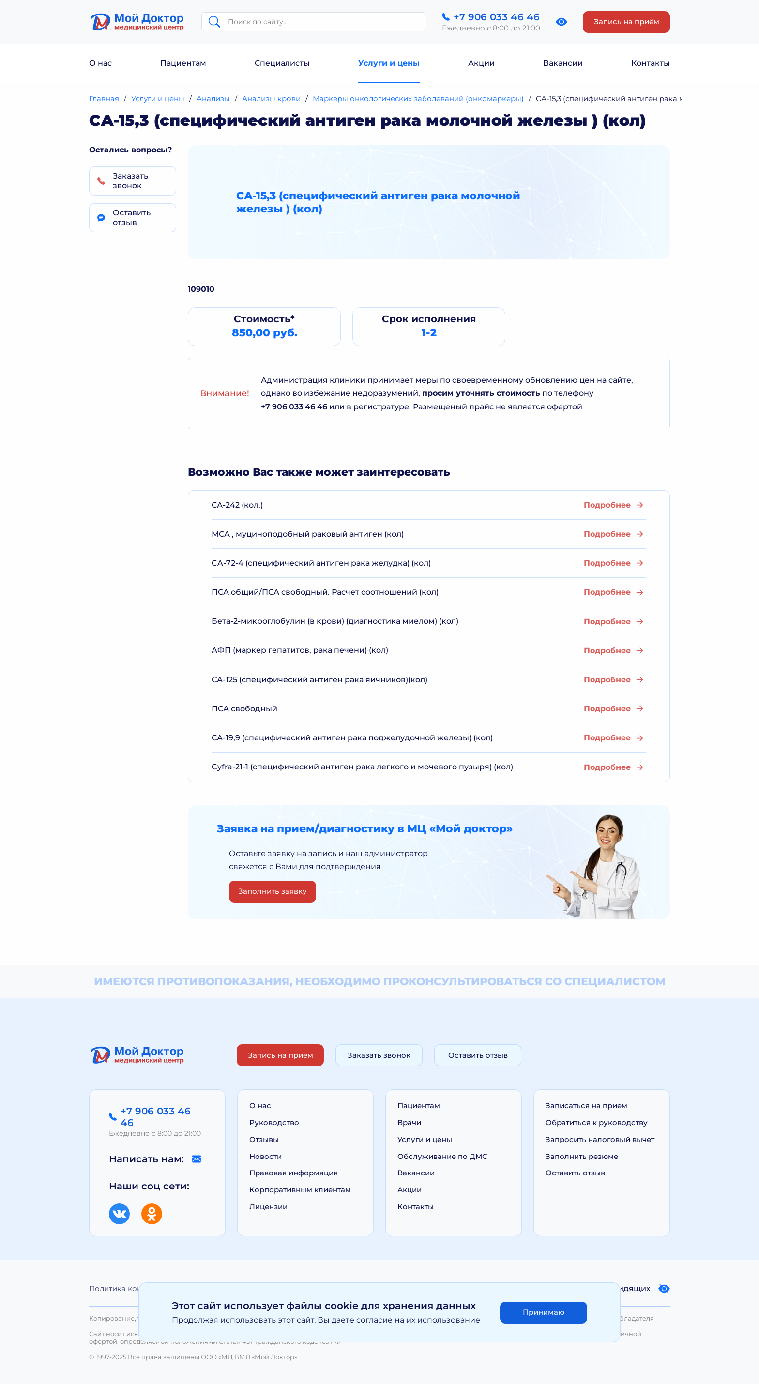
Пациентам (183, 63)
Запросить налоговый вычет (600, 1139)
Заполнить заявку (272, 891)
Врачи (409, 1122)
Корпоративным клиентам (300, 1189)
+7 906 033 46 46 (294, 406)
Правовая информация (293, 1172)
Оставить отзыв (478, 1055)
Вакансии (563, 63)
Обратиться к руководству (597, 1122)
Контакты (650, 63)
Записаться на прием (586, 1105)
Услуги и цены (389, 63)
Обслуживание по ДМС (442, 1156)
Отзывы (264, 1139)
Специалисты (282, 63)
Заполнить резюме (582, 1156)
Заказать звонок (379, 1055)
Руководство (274, 1122)
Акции (481, 63)
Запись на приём (626, 21)
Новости (265, 1156)
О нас (100, 63)
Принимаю (543, 1312)
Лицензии (268, 1206)
